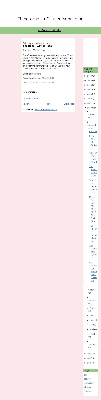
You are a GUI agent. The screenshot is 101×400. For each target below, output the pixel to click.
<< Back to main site (49, 30)
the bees (51, 82)
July (92, 315)
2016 (89, 80)
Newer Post (27, 104)
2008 (90, 358)
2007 (90, 363)
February (92, 344)
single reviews (41, 82)
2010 (89, 108)
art (85, 375)
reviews (32, 82)
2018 (89, 76)
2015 (89, 85)
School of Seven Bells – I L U (93, 186)
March (92, 334)
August (93, 308)
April (92, 329)
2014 (89, 89)
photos (87, 387)
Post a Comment (32, 98)
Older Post (69, 104)
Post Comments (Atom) (46, 109)
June (92, 320)
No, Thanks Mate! (50, 10)
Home (48, 104)
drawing (88, 379)
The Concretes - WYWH (93, 251)
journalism (89, 383)
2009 (90, 353)
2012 (89, 98)
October (92, 290)
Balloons (93, 131)
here (39, 74)
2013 (89, 94)
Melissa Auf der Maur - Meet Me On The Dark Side (93, 209)
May (92, 325)
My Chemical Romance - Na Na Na (93, 271)
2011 (89, 103)
